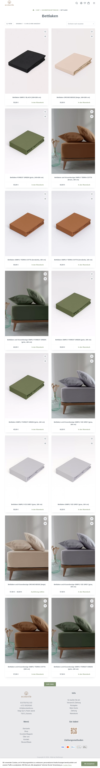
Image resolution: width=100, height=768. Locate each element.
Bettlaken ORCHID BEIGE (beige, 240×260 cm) (73, 97)
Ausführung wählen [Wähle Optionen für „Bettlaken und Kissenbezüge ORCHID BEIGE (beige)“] (37, 592)
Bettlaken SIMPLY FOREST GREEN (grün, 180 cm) (73, 340)
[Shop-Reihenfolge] (80, 24)
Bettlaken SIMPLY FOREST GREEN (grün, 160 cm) (27, 422)
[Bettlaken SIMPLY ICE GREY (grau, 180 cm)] (27, 468)
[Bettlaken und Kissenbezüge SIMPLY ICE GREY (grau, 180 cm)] (73, 385)
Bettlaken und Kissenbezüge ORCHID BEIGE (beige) (27, 584)
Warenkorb (74, 713)
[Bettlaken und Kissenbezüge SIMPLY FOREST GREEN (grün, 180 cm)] (27, 303)
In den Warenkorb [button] (38, 102)
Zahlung (74, 711)
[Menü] (94, 3)
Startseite (26, 729)
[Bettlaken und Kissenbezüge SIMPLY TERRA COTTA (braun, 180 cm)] (73, 141)
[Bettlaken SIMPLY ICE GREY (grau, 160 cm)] (73, 468)
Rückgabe (73, 705)
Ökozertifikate (26, 742)
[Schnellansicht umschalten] (45, 36)
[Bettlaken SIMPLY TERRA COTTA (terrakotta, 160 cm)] (73, 223)
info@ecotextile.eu (26, 708)
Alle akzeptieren (89, 764)
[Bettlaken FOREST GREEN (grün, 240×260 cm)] (27, 141)
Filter (9, 23)
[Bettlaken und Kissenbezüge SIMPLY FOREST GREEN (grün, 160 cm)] (73, 630)
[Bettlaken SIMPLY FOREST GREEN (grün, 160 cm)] (27, 385)
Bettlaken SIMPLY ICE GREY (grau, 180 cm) (26, 504)
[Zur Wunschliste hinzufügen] (45, 31)
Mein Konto (74, 708)
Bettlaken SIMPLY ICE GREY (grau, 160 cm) (73, 504)
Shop (26, 731)
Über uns (26, 737)
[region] (50, 763)
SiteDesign (59, 757)
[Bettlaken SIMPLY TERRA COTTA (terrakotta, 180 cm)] (27, 223)
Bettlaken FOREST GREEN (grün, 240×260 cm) (27, 177)
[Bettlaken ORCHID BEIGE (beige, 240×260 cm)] (73, 61)
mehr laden (50, 684)
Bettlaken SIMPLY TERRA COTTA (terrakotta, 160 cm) (73, 260)
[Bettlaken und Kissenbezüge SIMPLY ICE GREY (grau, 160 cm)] (73, 548)
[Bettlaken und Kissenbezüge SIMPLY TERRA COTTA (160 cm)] (27, 630)
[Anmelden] (81, 3)
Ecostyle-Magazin (26, 734)
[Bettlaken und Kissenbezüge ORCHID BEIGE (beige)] (27, 548)
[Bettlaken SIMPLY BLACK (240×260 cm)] (27, 61)
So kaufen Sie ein (74, 700)
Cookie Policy (67, 765)
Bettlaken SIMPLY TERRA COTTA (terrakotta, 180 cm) (26, 260)
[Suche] (77, 3)
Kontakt (26, 739)
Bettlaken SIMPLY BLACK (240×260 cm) (26, 97)
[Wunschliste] (85, 3)
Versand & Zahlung (74, 703)
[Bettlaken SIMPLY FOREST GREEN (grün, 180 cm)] (73, 303)
